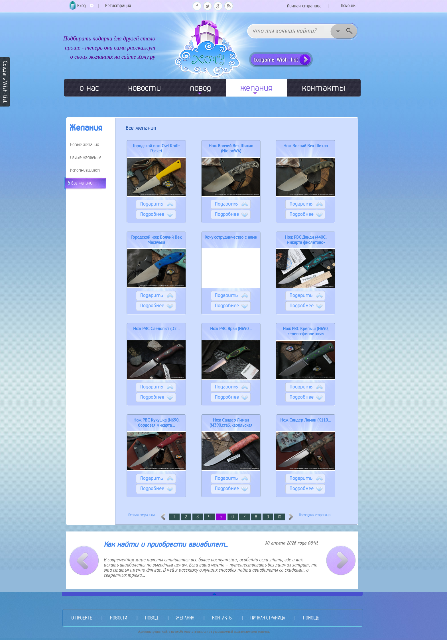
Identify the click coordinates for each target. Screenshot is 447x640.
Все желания (83, 183)
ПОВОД (151, 617)
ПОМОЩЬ (311, 617)
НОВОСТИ (118, 617)
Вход (85, 7)
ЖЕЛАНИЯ (185, 617)
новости (144, 88)
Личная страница (304, 5)
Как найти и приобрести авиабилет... (166, 544)
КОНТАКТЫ (222, 617)
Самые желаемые (85, 157)
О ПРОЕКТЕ (81, 617)
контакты (323, 88)
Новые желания (84, 144)
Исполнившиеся (85, 170)
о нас (89, 88)
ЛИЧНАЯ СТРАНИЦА (267, 617)
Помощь (348, 5)
